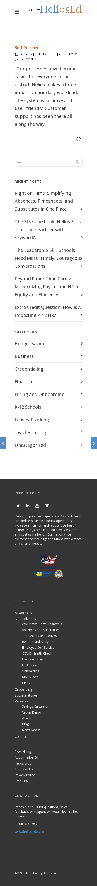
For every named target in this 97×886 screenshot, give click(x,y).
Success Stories (26, 695)
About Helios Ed (26, 757)
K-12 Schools (28, 407)
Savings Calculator (35, 706)
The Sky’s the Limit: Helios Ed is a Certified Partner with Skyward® (48, 229)
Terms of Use (25, 769)
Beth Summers (27, 47)
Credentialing (29, 369)
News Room (31, 730)
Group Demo (31, 712)
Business (24, 356)
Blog (25, 724)
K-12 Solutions (25, 619)
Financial (24, 382)
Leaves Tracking (32, 420)
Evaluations (30, 665)
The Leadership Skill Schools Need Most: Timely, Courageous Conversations (49, 258)
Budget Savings (31, 343)
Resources (22, 701)
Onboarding (30, 671)
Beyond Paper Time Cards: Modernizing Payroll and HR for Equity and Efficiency (48, 287)
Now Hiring (23, 751)
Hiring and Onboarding (39, 394)
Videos (27, 718)
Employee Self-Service (38, 647)
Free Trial (21, 781)
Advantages (23, 613)
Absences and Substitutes (40, 630)
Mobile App (30, 677)
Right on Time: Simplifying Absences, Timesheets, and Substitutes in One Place (44, 201)
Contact (20, 736)
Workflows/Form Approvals (42, 624)
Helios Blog (23, 763)
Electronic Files (33, 659)
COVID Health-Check (37, 653)
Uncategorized (30, 445)
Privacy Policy (25, 775)
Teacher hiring (30, 432)
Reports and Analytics (38, 641)
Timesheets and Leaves (39, 636)
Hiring (26, 683)
